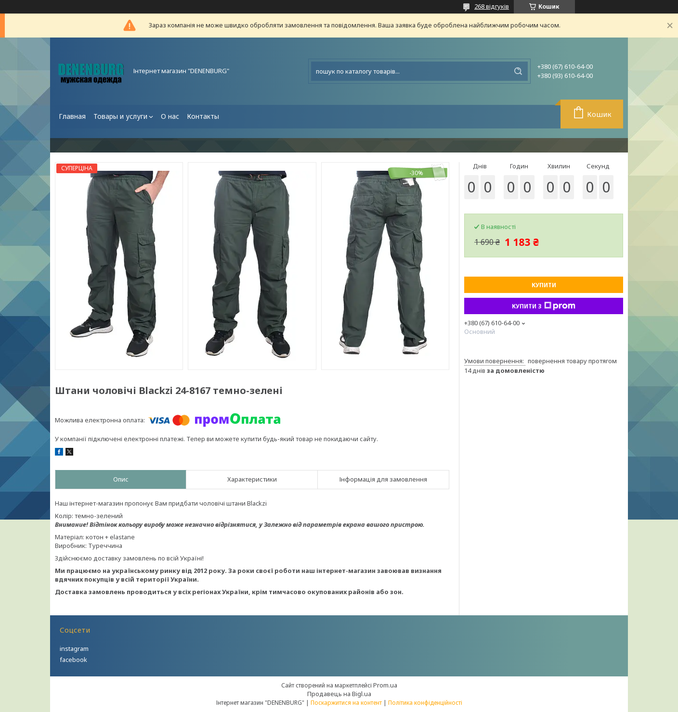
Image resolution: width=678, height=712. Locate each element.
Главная (72, 116)
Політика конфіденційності (425, 703)
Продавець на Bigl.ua (339, 693)
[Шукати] (518, 71)
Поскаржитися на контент (346, 703)
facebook (73, 659)
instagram (74, 648)
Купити (544, 285)
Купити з (543, 306)
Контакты (203, 116)
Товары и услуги (120, 116)
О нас (170, 116)
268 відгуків (491, 6)
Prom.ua (385, 685)
